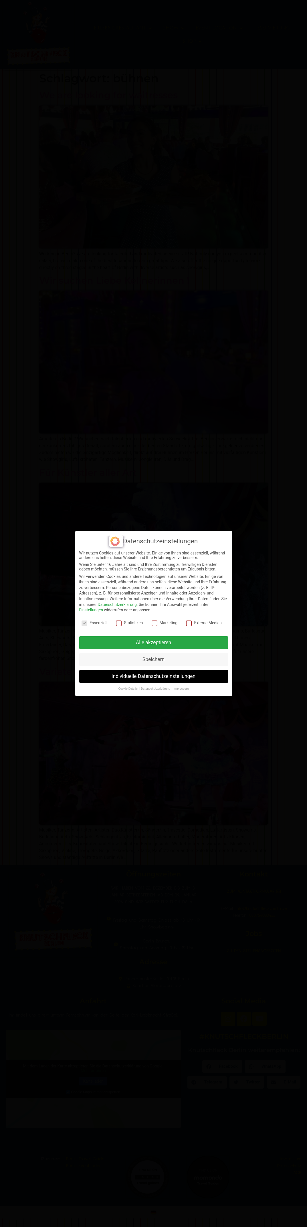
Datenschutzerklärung (117, 604)
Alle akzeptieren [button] (153, 642)
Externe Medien (203, 623)
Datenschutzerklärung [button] (156, 689)
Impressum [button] (181, 689)
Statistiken (129, 623)
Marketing (165, 623)
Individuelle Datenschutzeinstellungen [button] (153, 676)
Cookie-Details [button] (128, 689)
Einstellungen (91, 610)
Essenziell (94, 623)
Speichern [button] (153, 659)
